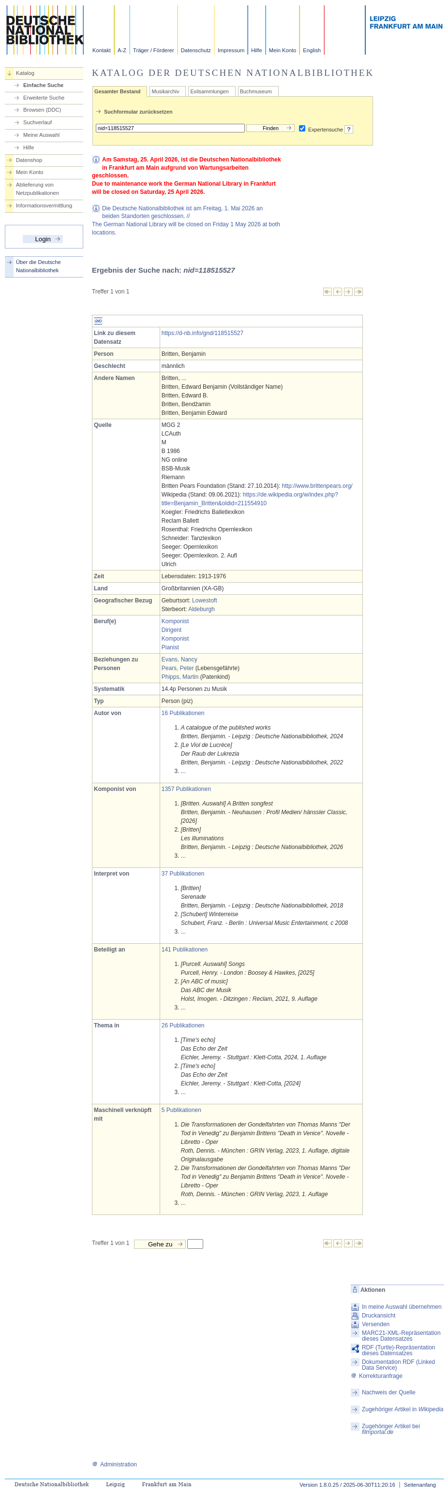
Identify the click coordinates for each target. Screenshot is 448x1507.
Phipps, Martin (180, 676)
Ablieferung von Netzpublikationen (37, 189)
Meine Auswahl (41, 135)
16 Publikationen (183, 713)
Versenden (375, 1324)
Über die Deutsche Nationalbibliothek (38, 266)
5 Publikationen (181, 1110)
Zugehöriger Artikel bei (391, 1429)
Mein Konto (283, 50)
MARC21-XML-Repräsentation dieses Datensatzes (401, 1336)
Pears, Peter (178, 668)
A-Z (122, 50)
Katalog (25, 73)
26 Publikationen (183, 1025)
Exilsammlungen (209, 91)
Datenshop (29, 160)
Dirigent (171, 630)
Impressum (231, 50)
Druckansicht (378, 1315)
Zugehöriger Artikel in (403, 1409)
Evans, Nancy (179, 659)
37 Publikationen (183, 873)
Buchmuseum (256, 91)
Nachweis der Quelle (389, 1392)
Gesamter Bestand (117, 91)
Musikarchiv (165, 91)
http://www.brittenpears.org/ (317, 486)
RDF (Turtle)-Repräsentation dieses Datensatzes (398, 1350)
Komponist (175, 621)
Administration (114, 1464)
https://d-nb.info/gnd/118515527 (202, 333)
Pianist (170, 647)
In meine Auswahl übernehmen (402, 1306)
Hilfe (256, 50)
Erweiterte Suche (43, 98)
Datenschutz (196, 50)
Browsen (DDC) (42, 110)
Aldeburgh (201, 609)
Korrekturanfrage (377, 1376)
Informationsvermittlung (44, 205)
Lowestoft (204, 600)
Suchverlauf (37, 122)
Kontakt (101, 50)
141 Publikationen (185, 949)
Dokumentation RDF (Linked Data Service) (398, 1365)
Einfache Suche (43, 85)
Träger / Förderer (153, 50)
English (312, 50)
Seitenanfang (420, 1485)
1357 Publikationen (186, 789)
